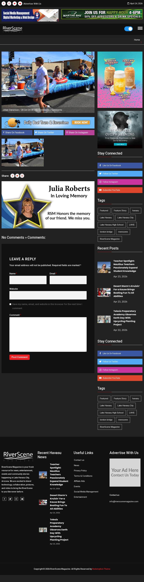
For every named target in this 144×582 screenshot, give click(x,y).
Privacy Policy (80, 470)
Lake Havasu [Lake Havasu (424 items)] (106, 217)
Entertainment (80, 497)
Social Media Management (86, 491)
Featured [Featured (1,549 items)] (104, 210)
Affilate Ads (79, 481)
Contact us (79, 460)
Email (53, 273)
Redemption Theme (101, 569)
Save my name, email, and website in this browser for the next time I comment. (47, 306)
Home (137, 39)
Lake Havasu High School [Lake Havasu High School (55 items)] (111, 225)
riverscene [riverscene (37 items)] (123, 232)
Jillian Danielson (11, 110)
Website (13, 289)
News (76, 465)
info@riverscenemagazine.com (124, 501)
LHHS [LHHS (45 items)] (131, 225)
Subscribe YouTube (111, 190)
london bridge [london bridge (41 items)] (106, 232)
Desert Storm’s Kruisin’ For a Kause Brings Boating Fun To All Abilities (126, 291)
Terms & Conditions (83, 476)
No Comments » (43, 110)
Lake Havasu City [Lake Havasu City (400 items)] (125, 217)
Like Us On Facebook (111, 165)
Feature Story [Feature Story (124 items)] (120, 210)
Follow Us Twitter (110, 174)
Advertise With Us (32, 3)
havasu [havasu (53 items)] (135, 210)
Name (13, 273)
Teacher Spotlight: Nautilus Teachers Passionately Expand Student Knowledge (125, 266)
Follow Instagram (110, 182)
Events (77, 486)
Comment (15, 315)
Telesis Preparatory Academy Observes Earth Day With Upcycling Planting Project (124, 317)
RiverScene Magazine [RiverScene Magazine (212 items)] (110, 239)
